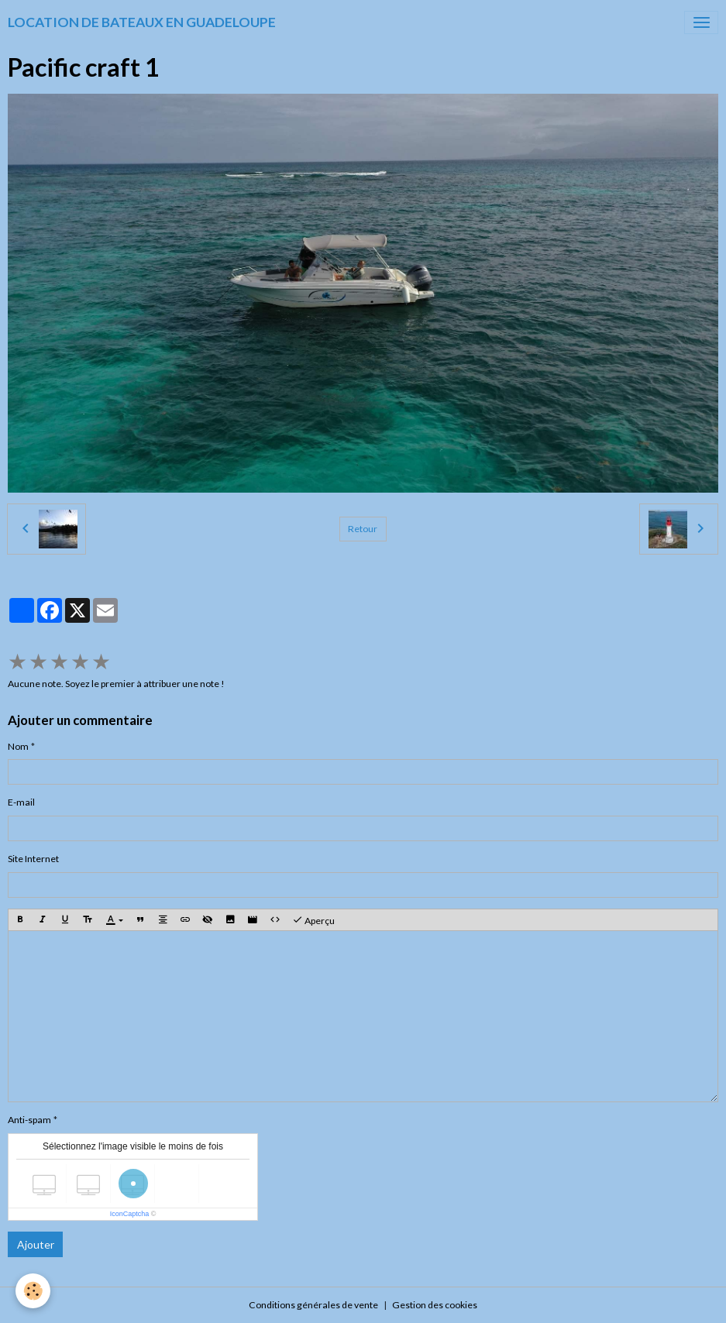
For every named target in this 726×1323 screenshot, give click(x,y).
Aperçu (313, 920)
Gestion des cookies (434, 1305)
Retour (362, 528)
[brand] (142, 22)
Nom (18, 746)
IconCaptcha (130, 1214)
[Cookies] (32, 1290)
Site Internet (33, 858)
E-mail (21, 802)
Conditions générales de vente (313, 1305)
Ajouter (35, 1244)
